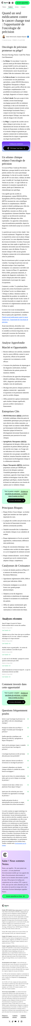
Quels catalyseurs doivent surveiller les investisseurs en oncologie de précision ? (15, 761)
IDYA (19, 416)
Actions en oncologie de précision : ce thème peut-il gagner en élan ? (16, 493)
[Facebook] (18, 1021)
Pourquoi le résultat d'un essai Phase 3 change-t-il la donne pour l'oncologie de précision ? (15, 729)
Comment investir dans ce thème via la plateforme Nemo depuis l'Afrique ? (15, 786)
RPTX (19, 465)
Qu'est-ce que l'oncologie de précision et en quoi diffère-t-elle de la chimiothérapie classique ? (15, 721)
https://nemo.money (17, 910)
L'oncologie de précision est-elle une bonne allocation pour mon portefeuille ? (15, 755)
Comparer (23, 7)
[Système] (9, 2)
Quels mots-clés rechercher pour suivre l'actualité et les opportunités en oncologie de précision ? (15, 793)
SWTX (23, 441)
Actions (17, 7)
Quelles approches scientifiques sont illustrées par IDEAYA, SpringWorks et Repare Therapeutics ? (15, 738)
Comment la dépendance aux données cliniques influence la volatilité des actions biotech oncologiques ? (15, 769)
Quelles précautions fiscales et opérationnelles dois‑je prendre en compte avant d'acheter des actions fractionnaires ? (15, 802)
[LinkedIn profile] (28, 37)
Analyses (10, 7)
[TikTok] (12, 1021)
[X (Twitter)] (9, 1021)
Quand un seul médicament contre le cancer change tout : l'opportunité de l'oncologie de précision (15, 319)
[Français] (13, 2)
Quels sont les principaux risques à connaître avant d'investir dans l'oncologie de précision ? (15, 747)
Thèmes (4, 7)
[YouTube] (15, 1021)
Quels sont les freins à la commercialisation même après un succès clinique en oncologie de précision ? (15, 778)
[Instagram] (21, 1021)
